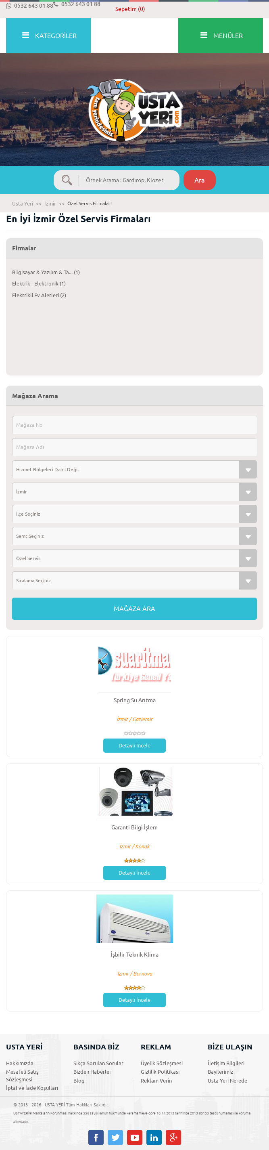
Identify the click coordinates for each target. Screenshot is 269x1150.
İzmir (50, 203)
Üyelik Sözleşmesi (162, 1063)
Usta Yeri (22, 203)
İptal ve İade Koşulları (32, 1088)
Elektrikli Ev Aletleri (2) (39, 295)
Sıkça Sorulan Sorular (98, 1063)
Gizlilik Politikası (160, 1071)
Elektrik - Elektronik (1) (39, 283)
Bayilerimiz (220, 1071)
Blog (79, 1080)
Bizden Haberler (92, 1071)
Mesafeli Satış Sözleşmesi (22, 1075)
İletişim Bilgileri (226, 1063)
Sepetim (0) (130, 9)
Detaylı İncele (134, 745)
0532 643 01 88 (29, 5)
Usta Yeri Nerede (227, 1080)
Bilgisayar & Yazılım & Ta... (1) (46, 272)
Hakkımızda (19, 1063)
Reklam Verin (156, 1080)
